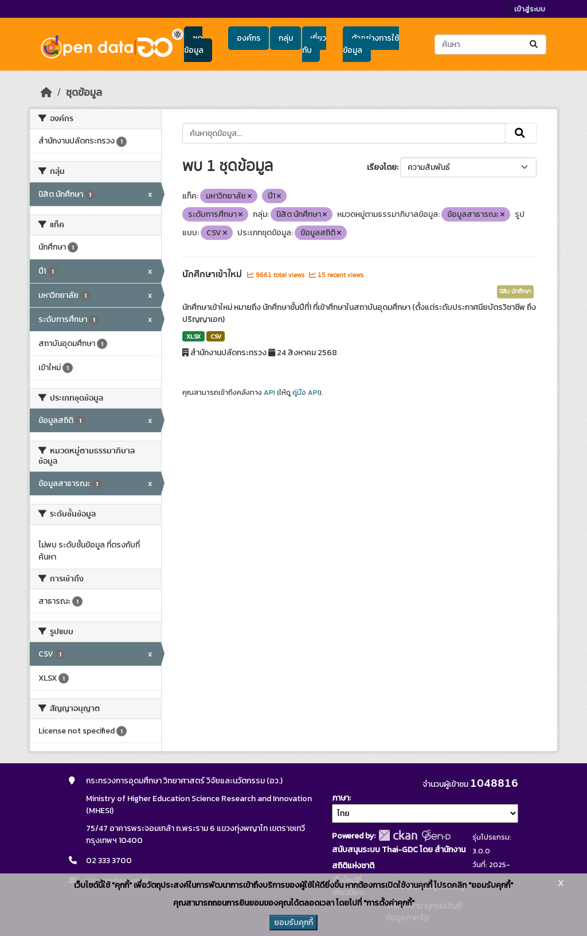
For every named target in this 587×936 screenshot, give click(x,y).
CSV (215, 336)
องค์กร (249, 38)
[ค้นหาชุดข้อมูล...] (490, 44)
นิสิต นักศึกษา (515, 292)
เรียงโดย (382, 167)
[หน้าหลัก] (46, 92)
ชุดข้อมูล (194, 44)
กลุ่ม (286, 38)
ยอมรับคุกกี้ (293, 922)
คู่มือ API (305, 392)
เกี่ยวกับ (314, 44)
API (269, 392)
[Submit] (534, 44)
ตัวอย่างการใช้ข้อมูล (370, 44)
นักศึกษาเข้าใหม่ (213, 274)
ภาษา (340, 798)
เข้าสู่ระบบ (529, 8)
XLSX (193, 336)
